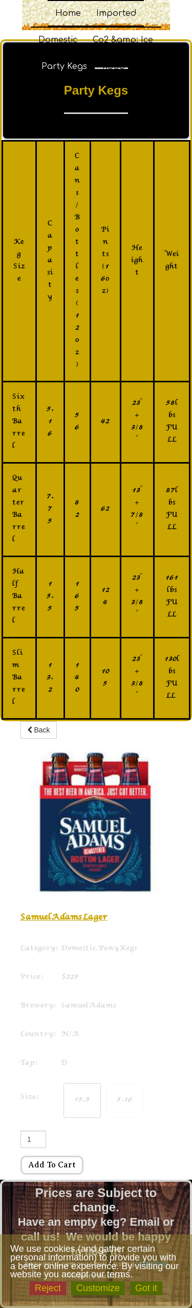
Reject (48, 1288)
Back (38, 730)
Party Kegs (64, 66)
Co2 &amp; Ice (123, 39)
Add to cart (52, 1164)
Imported (116, 13)
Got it (146, 1288)
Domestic (57, 39)
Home (68, 13)
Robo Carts (126, 66)
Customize (98, 1288)
